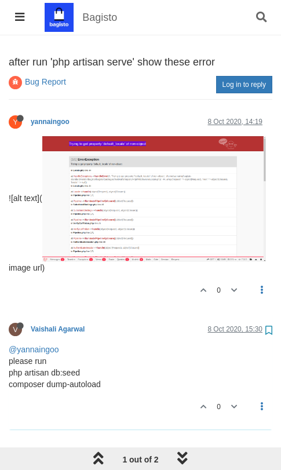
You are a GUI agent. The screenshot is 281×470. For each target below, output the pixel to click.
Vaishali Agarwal (58, 329)
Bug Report (45, 81)
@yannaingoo (34, 349)
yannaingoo (50, 122)
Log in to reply (244, 85)
